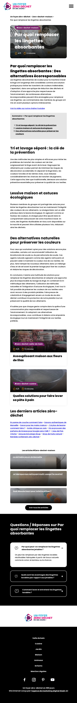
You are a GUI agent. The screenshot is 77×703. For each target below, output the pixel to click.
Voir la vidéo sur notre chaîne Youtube (27, 108)
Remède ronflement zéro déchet (24, 437)
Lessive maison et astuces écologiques (34, 128)
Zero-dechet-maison (42, 16)
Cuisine (38, 643)
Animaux (38, 660)
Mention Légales (38, 671)
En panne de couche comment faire (26, 422)
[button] (38, 548)
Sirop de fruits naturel (52, 434)
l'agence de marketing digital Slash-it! (49, 691)
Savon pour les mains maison (33, 425)
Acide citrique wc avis (37, 428)
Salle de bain (38, 638)
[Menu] (71, 6)
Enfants (38, 666)
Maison (38, 654)
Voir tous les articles (38, 507)
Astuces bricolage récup (29, 434)
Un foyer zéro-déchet (20, 16)
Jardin (38, 649)
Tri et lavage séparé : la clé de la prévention (36, 125)
